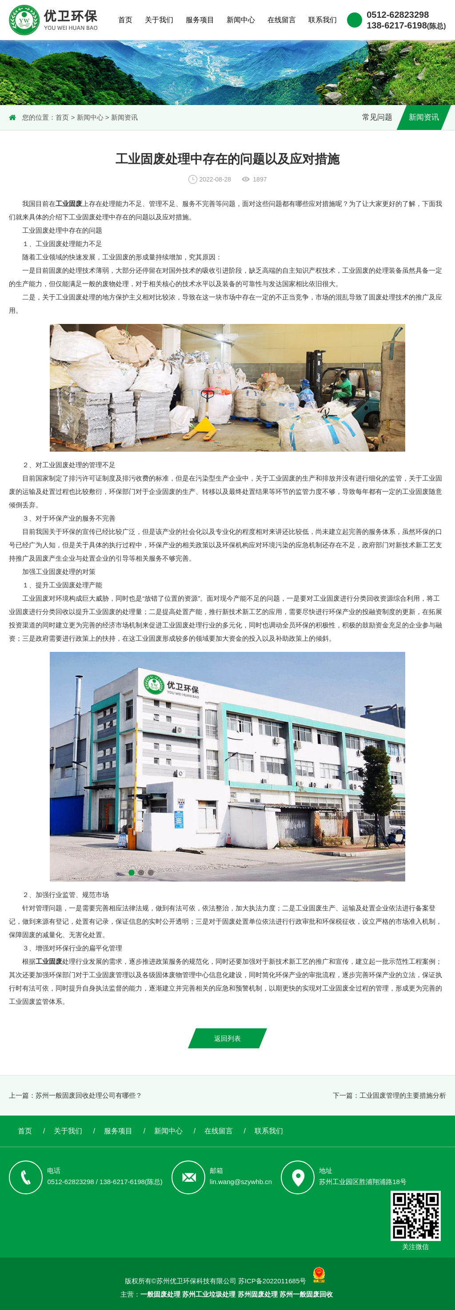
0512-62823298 (398, 15)
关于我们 (159, 20)
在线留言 (281, 20)
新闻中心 (241, 20)
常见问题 (377, 117)
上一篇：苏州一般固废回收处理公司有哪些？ (75, 1095)
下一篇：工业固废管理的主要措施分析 (389, 1095)
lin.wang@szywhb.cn (241, 1181)
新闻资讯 (124, 117)
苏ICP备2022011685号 (272, 1281)
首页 (125, 20)
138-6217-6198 (406, 25)
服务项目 (200, 20)
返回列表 (227, 1038)
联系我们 (322, 20)
